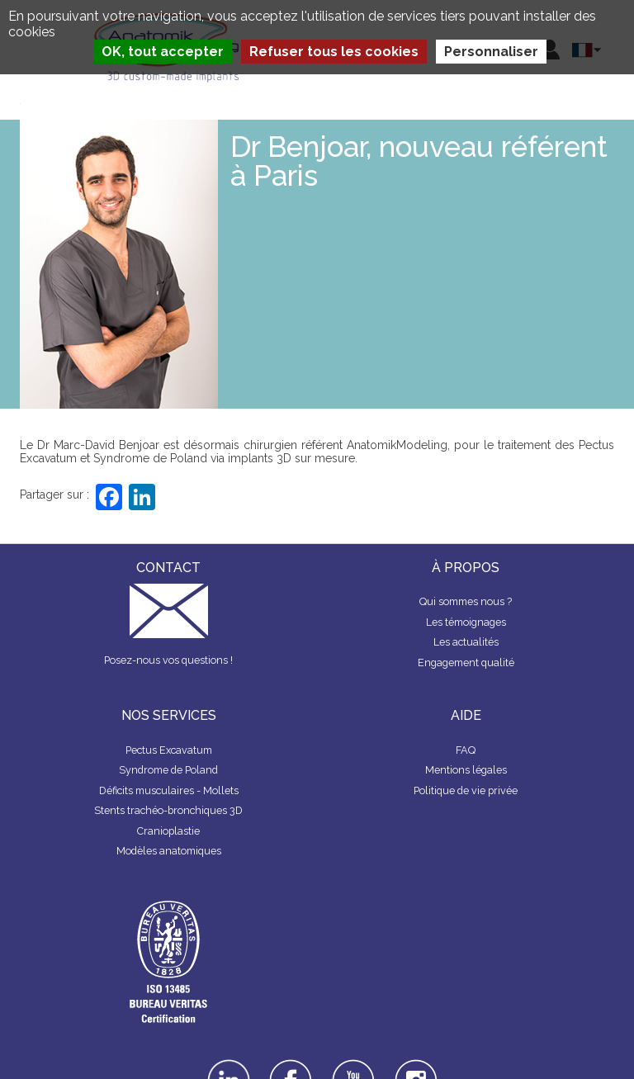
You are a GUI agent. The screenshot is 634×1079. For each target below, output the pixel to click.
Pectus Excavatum (168, 750)
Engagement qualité (466, 662)
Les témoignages (466, 622)
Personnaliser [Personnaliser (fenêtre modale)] (491, 51)
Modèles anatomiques (168, 851)
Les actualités (466, 642)
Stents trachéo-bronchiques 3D (168, 810)
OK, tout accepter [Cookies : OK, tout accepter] (163, 51)
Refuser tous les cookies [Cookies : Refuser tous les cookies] (334, 51)
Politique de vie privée (466, 790)
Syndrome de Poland (168, 770)
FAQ (466, 750)
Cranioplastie (168, 831)
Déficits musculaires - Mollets (169, 790)
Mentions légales (466, 770)
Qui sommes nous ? (465, 601)
